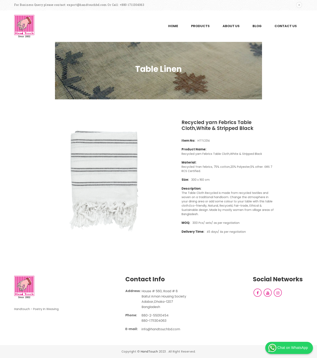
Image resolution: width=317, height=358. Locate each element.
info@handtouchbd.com (161, 329)
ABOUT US (231, 26)
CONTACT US (286, 26)
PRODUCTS (200, 26)
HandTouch (149, 352)
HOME (173, 26)
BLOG (257, 26)
